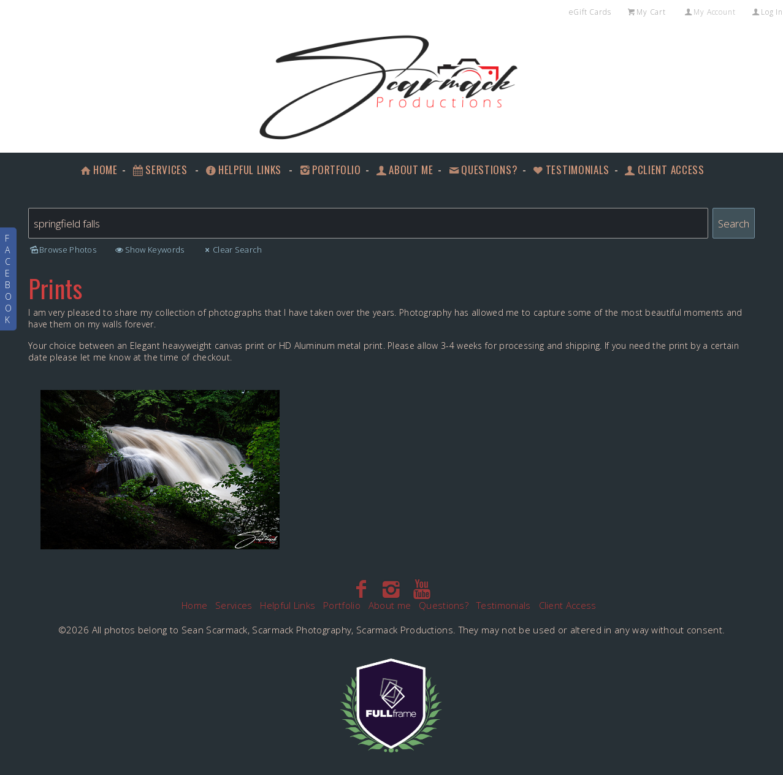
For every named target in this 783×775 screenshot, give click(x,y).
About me (403, 169)
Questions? (482, 169)
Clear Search (232, 249)
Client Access (664, 169)
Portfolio (329, 169)
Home (98, 169)
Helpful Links (242, 169)
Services (159, 169)
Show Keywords (148, 249)
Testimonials (570, 169)
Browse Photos (62, 249)
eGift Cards (590, 12)
